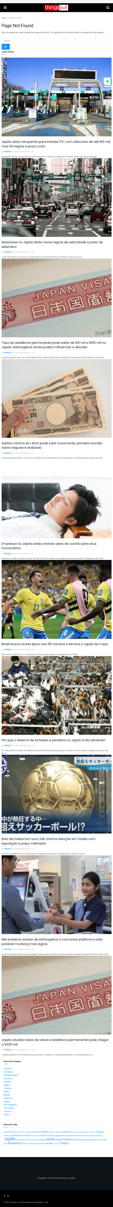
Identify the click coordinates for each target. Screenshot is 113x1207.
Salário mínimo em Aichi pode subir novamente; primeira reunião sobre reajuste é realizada (52, 445)
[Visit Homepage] (56, 8)
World (6, 1114)
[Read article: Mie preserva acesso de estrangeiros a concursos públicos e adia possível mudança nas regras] (57, 894)
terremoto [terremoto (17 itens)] (40, 1143)
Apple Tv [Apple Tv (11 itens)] (52, 1132)
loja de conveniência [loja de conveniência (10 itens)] (32, 1140)
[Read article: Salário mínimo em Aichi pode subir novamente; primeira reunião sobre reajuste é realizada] (57, 398)
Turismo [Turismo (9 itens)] (56, 1143)
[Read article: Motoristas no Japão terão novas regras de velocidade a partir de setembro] (57, 197)
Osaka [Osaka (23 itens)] (59, 1139)
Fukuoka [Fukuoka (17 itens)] (51, 1135)
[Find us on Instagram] (8, 1196)
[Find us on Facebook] (4, 1196)
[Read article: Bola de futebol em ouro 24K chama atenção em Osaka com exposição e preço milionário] (57, 794)
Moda (6, 1091)
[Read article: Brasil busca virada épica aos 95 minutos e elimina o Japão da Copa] (57, 599)
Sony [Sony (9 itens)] (5, 1143)
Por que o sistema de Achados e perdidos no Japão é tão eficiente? (54, 740)
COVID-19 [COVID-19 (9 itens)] (92, 1132)
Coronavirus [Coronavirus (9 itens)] (74, 1132)
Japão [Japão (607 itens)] (10, 1139)
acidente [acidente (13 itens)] (7, 1132)
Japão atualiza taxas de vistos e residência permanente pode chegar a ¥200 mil (55, 1042)
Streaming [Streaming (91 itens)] (15, 1143)
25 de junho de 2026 (21, 1050)
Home (4, 18)
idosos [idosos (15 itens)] (85, 1135)
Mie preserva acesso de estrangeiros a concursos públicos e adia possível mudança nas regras (52, 941)
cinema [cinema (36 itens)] (66, 1132)
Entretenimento (11, 1075)
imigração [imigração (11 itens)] (92, 1135)
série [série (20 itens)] (24, 1143)
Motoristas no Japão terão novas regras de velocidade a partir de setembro (52, 244)
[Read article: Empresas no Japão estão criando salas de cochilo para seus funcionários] (57, 498)
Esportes (8, 1078)
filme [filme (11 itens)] (38, 1135)
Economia (8, 1071)
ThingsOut (8, 152)
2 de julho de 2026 (21, 554)
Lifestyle (8, 1088)
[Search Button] (107, 7)
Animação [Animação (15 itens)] (36, 1132)
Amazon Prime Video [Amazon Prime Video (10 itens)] (23, 1132)
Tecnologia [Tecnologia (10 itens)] (31, 1143)
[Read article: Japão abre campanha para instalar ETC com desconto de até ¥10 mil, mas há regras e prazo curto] (57, 97)
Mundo (7, 1095)
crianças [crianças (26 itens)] (100, 1132)
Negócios (8, 1098)
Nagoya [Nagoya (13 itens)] (43, 1139)
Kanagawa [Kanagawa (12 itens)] (20, 1140)
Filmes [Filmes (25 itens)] (43, 1135)
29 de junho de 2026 (21, 746)
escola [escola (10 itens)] (33, 1135)
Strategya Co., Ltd (41, 1202)
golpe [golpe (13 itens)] (57, 1135)
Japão (7, 1085)
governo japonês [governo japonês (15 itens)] (67, 1135)
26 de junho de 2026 (21, 849)
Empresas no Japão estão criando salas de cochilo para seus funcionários (49, 546)
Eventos (7, 1081)
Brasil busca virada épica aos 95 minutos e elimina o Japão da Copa (55, 644)
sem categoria (10, 1104)
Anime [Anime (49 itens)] (44, 1132)
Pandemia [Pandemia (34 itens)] (67, 1139)
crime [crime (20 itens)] (6, 1135)
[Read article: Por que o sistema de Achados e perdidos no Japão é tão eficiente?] (57, 695)
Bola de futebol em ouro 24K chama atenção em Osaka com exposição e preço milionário (48, 841)
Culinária (8, 1068)
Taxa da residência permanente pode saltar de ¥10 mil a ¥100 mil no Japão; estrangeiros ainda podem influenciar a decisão (54, 345)
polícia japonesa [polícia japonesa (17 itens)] (89, 1139)
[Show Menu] (5, 7)
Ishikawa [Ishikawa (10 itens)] (99, 1135)
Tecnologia (9, 1108)
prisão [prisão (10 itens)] (99, 1140)
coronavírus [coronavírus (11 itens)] (83, 1132)
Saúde (7, 1101)
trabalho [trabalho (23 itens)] (49, 1143)
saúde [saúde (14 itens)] (104, 1139)
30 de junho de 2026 (21, 650)
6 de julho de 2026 (21, 252)
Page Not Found (15, 18)
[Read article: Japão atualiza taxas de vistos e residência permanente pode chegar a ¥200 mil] (57, 995)
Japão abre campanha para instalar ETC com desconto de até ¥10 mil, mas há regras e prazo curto (56, 144)
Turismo (7, 1111)
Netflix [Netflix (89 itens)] (51, 1139)
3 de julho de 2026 (21, 453)
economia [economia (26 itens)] (25, 1135)
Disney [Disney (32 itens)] (16, 1135)
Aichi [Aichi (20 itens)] (13, 1132)
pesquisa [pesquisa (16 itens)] (77, 1139)
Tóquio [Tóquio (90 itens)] (64, 1143)
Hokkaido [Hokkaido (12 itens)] (78, 1135)
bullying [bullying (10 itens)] (58, 1132)
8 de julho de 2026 (21, 152)
